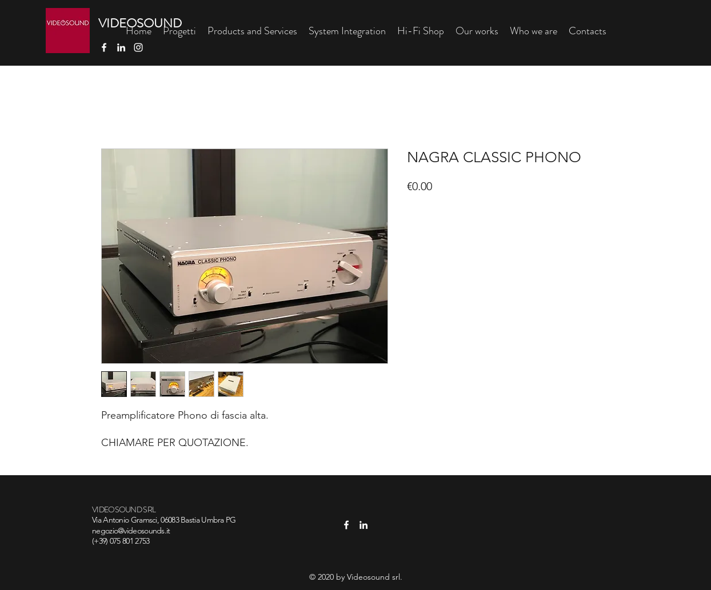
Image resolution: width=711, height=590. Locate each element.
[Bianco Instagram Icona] (138, 47)
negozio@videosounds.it (131, 530)
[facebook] (104, 47)
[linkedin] (121, 47)
